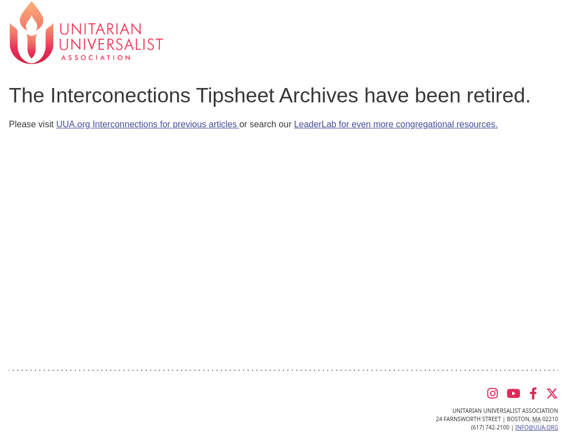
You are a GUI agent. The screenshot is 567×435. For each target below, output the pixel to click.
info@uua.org (537, 427)
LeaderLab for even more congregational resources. (396, 124)
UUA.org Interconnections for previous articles (147, 124)
